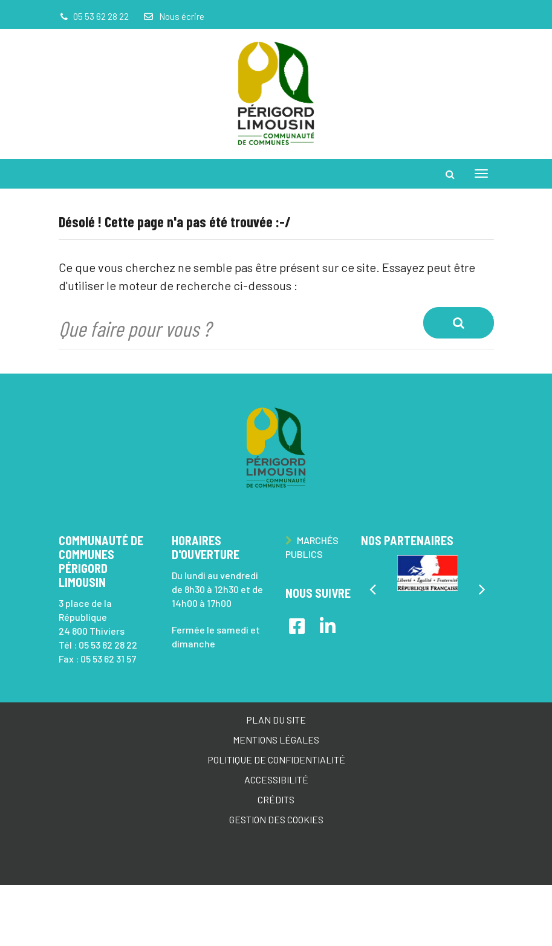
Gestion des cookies (276, 819)
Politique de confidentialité (276, 759)
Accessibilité (276, 779)
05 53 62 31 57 (108, 658)
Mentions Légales (276, 739)
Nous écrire (173, 16)
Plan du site (276, 719)
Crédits (276, 799)
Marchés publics (312, 547)
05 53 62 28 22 (108, 644)
